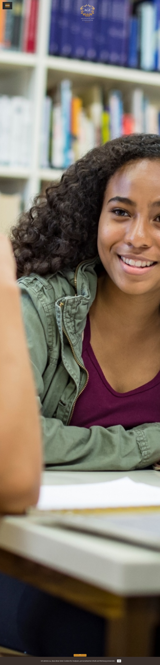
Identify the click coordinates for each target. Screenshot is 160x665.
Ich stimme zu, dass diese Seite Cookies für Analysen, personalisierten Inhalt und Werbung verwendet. (78, 661)
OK (119, 661)
